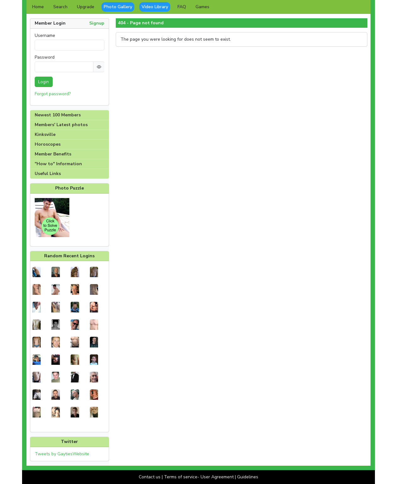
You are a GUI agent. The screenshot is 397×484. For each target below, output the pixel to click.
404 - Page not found (141, 23)
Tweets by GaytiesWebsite (62, 454)
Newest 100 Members (58, 115)
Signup (96, 23)
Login (43, 82)
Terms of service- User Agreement (199, 477)
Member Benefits (53, 154)
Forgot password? (53, 94)
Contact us (150, 477)
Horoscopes (48, 144)
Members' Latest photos (61, 125)
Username (45, 35)
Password (45, 57)
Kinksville (45, 134)
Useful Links (48, 174)
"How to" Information (58, 164)
